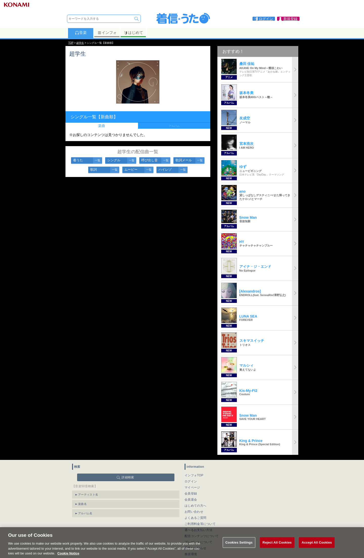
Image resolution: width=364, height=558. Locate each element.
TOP (70, 42)
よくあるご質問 (195, 518)
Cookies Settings (239, 548)
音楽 (81, 32)
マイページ (192, 487)
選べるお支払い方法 (199, 530)
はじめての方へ (195, 505)
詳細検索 (128, 477)
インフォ (107, 32)
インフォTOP (194, 475)
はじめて (133, 32)
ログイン (191, 481)
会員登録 (191, 493)
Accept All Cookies (317, 548)
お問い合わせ (194, 512)
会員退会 (191, 499)
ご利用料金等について (200, 524)
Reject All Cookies (277, 548)
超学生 (80, 42)
